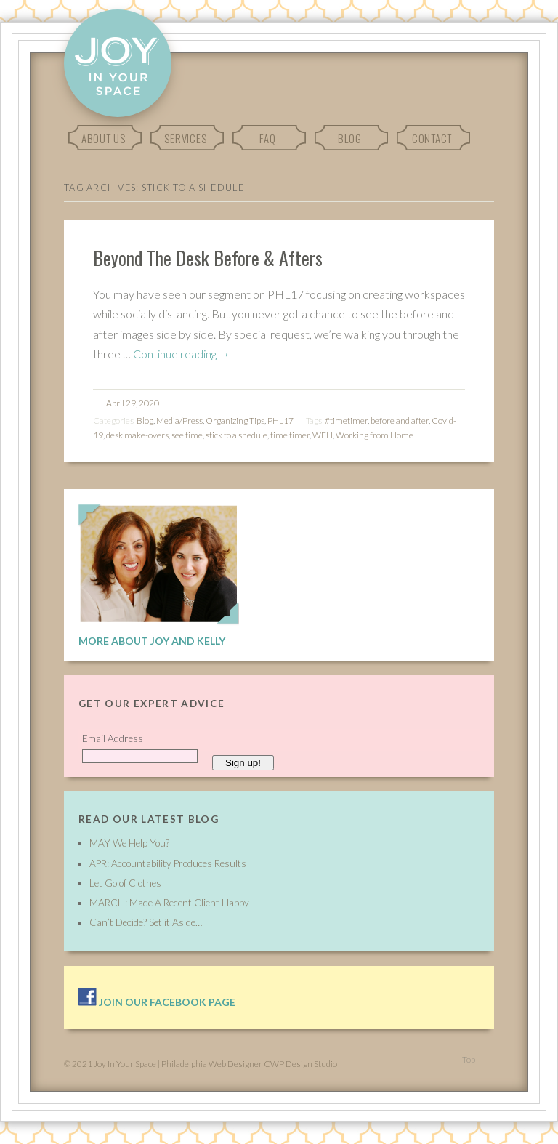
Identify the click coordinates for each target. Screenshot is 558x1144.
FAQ (267, 138)
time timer (290, 435)
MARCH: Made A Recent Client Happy (169, 903)
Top (468, 1059)
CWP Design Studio (300, 1063)
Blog (350, 138)
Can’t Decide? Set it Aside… (145, 922)
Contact (432, 138)
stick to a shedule (236, 435)
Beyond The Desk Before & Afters (208, 257)
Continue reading (181, 353)
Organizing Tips (235, 420)
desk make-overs (137, 435)
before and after (400, 420)
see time (187, 435)
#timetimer (346, 420)
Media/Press (179, 420)
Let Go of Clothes (125, 883)
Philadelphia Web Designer (211, 1063)
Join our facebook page (156, 1002)
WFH (322, 435)
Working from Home (374, 435)
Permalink (429, 255)
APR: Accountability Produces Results (167, 863)
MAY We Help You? (129, 843)
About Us (103, 138)
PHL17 (280, 420)
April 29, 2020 (132, 403)
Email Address (112, 738)
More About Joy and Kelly (151, 641)
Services (185, 138)
